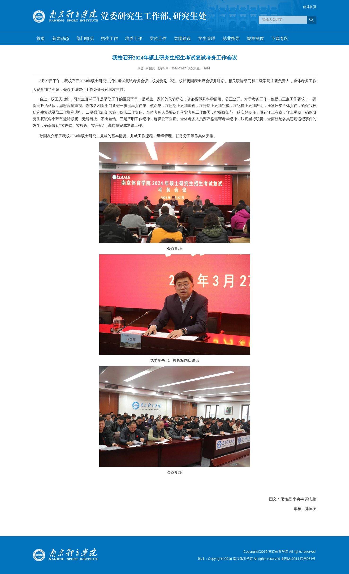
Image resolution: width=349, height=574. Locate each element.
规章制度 (255, 38)
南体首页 (309, 7)
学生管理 (206, 38)
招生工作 (109, 38)
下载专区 (279, 38)
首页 (40, 38)
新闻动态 (60, 38)
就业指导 (231, 38)
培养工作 (133, 38)
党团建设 (182, 38)
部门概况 (85, 38)
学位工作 (158, 38)
